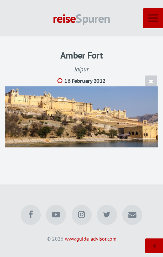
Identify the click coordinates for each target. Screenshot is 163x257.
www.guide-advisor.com (90, 238)
